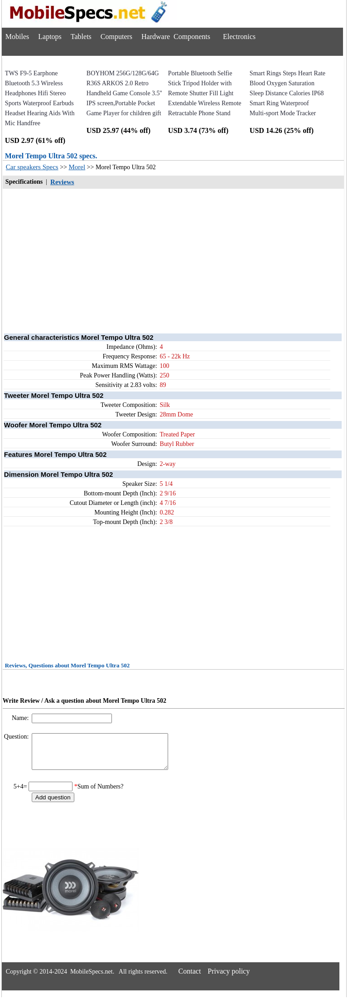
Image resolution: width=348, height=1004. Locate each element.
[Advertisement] (173, 260)
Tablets (81, 36)
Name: (21, 718)
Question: (17, 736)
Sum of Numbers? (100, 793)
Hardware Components (175, 36)
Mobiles (17, 36)
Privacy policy (229, 978)
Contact (190, 978)
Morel (76, 167)
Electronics (239, 36)
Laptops (50, 36)
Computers (116, 36)
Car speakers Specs (32, 167)
